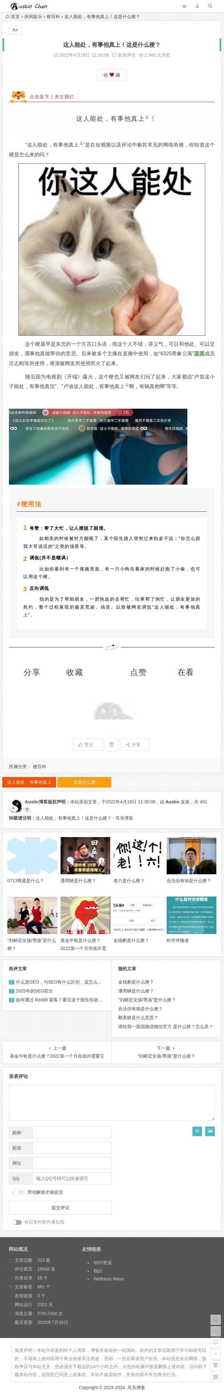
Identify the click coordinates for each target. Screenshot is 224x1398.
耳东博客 (136, 1387)
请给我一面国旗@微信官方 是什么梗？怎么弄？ (165, 1026)
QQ (15, 1178)
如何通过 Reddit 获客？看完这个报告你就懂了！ (64, 999)
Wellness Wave (109, 1278)
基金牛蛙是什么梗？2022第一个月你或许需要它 (83, 948)
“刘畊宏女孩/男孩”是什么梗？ (147, 999)
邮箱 (16, 1147)
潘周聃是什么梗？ (78, 880)
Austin (173, 801)
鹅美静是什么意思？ (138, 1017)
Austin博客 (36, 801)
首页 (12, 16)
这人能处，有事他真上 (113, 118)
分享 (133, 744)
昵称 (16, 1132)
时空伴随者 (178, 940)
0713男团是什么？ (25, 880)
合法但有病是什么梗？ (189, 880)
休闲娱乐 (33, 16)
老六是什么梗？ (129, 880)
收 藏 (112, 75)
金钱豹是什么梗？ (131, 940)
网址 (16, 1163)
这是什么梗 (84, 782)
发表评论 (124, 55)
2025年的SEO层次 (34, 990)
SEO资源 (103, 1262)
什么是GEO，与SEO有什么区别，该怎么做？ (61, 982)
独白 (98, 1270)
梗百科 (53, 16)
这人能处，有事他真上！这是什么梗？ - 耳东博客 (84, 818)
